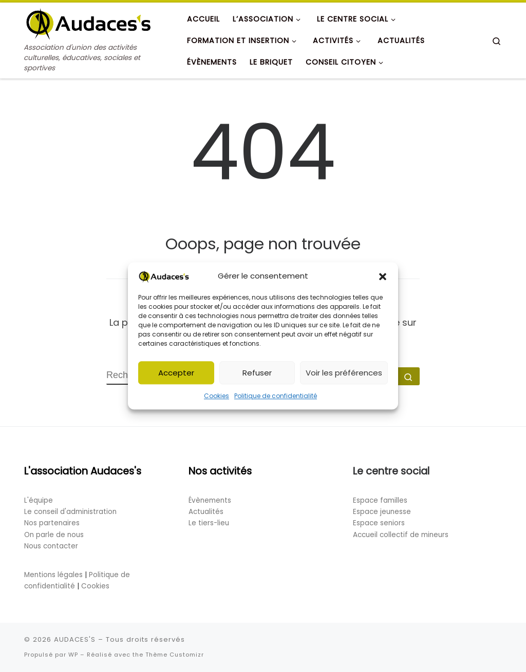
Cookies (216, 399)
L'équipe (38, 500)
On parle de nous (54, 535)
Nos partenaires (52, 523)
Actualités (206, 512)
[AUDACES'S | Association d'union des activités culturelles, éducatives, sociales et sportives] (88, 22)
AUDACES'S (75, 639)
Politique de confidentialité (275, 399)
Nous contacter (51, 546)
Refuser (257, 375)
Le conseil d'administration (70, 512)
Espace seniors (379, 523)
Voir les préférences (344, 375)
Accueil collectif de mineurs (400, 535)
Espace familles (380, 500)
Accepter (176, 375)
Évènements (210, 500)
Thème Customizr (174, 654)
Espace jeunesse (382, 512)
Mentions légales (53, 575)
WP (73, 654)
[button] (383, 279)
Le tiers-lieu (209, 523)
